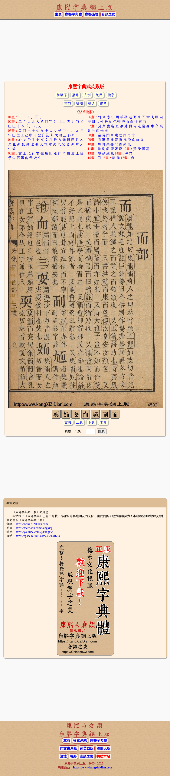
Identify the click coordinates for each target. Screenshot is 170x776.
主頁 (58, 14)
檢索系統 (80, 740)
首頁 (67, 422)
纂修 (75, 95)
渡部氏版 (103, 748)
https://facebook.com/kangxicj (33, 528)
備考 (103, 103)
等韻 (79, 103)
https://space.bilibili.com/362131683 (37, 535)
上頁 (79, 422)
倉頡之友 (108, 14)
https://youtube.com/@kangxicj (34, 532)
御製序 (62, 95)
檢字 (111, 95)
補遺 (91, 103)
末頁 (103, 422)
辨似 (67, 103)
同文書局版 (68, 748)
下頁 (91, 422)
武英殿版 (86, 748)
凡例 (87, 95)
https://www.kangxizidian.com (92, 767)
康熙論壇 (91, 14)
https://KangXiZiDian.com (31, 524)
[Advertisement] (85, 49)
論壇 (63, 756)
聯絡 (73, 756)
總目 (99, 95)
